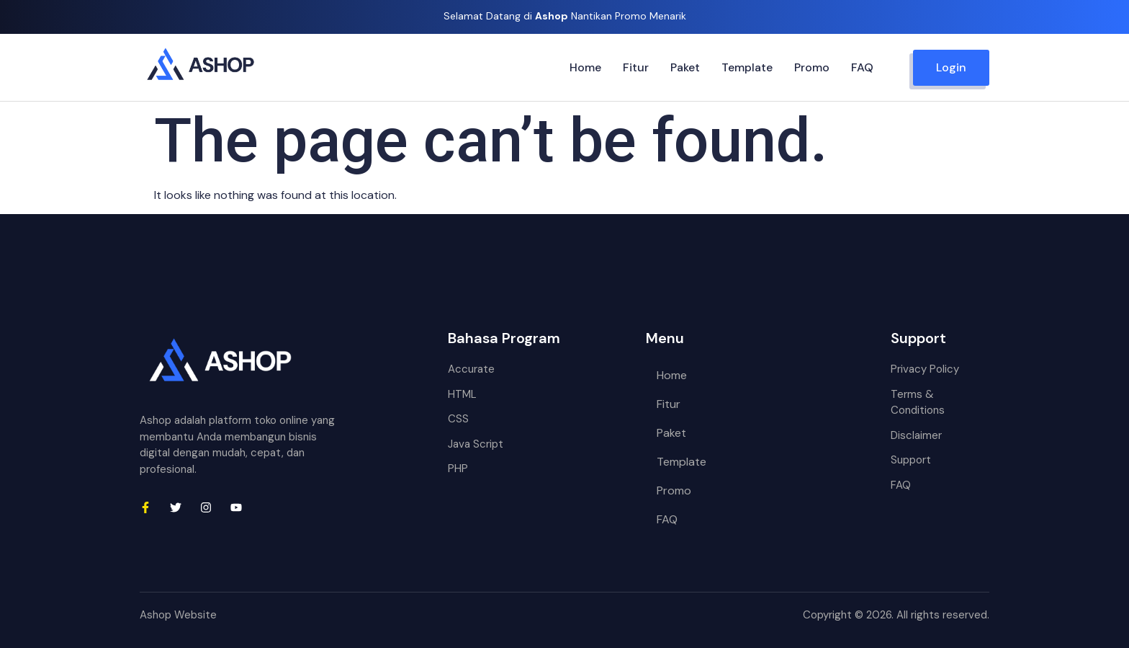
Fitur (636, 67)
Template (747, 67)
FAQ (862, 67)
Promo (811, 67)
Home (585, 67)
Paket (685, 67)
